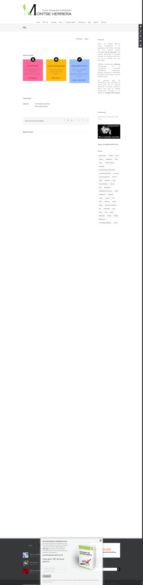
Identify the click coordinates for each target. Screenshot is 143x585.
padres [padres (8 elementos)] (114, 201)
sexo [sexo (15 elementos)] (105, 212)
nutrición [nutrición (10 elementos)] (106, 201)
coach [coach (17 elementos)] (100, 163)
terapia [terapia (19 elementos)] (109, 216)
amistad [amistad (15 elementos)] (110, 156)
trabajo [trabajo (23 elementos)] (115, 216)
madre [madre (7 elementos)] (116, 191)
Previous (79, 39)
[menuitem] (39, 22)
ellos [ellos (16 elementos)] (113, 180)
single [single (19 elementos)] (111, 212)
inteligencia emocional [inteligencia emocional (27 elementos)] (104, 191)
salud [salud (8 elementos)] (99, 212)
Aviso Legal (45, 548)
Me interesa (32, 78)
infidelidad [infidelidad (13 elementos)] (107, 187)
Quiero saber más (78, 80)
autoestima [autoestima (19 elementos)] (108, 159)
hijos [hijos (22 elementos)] (99, 187)
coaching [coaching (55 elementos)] (101, 166)
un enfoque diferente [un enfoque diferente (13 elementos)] (104, 223)
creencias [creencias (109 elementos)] (115, 173)
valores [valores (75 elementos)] (115, 223)
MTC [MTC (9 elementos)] (113, 198)
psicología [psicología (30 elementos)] (106, 209)
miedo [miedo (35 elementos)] (100, 198)
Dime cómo (55, 78)
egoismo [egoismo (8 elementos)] (106, 180)
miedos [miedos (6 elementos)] (107, 198)
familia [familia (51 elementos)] (112, 184)
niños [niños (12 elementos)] (99, 201)
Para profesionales (40, 106)
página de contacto (113, 93)
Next (85, 39)
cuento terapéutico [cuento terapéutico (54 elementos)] (103, 177)
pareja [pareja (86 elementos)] (100, 205)
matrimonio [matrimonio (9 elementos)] (101, 194)
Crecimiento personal (41, 104)
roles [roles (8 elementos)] (113, 209)
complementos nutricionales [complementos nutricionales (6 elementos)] (106, 170)
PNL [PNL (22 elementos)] (99, 209)
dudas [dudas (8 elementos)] (100, 180)
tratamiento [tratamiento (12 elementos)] (101, 219)
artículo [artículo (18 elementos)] (100, 159)
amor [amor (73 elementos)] (116, 156)
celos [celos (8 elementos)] (115, 159)
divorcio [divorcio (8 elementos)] (114, 177)
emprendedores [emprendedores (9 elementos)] (102, 184)
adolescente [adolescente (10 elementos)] (101, 156)
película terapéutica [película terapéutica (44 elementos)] (110, 205)
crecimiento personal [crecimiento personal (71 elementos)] (104, 173)
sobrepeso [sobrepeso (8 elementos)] (101, 216)
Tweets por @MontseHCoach (107, 144)
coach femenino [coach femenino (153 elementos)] (109, 163)
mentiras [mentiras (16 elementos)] (110, 194)
